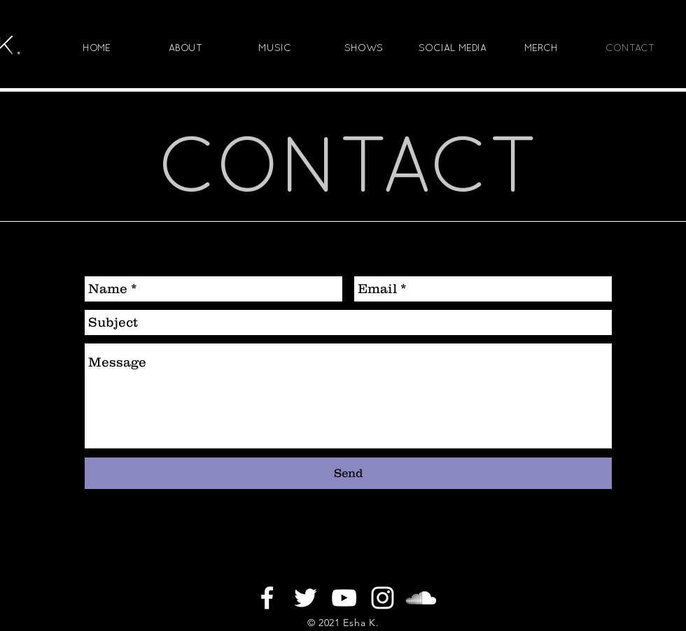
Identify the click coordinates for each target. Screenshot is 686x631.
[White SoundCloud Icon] (421, 598)
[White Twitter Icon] (305, 598)
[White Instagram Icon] (383, 598)
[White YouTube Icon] (344, 598)
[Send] (348, 473)
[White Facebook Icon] (267, 598)
